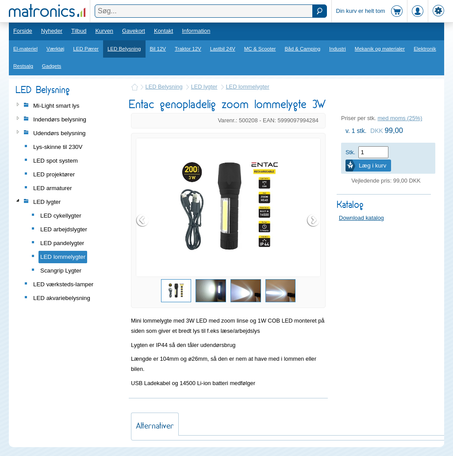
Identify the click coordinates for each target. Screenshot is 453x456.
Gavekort (133, 30)
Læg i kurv (372, 165)
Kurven (104, 30)
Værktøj (55, 48)
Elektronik (425, 48)
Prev (143, 220)
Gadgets (51, 66)
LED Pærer (86, 48)
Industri (337, 48)
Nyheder (51, 30)
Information (196, 30)
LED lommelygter (247, 86)
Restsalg (23, 66)
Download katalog (361, 217)
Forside (22, 30)
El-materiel (25, 48)
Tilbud (78, 30)
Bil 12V (158, 48)
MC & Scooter (260, 48)
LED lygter (204, 86)
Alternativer (155, 426)
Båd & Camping (302, 48)
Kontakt (163, 30)
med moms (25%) (399, 118)
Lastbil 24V (222, 48)
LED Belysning (124, 48)
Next (314, 220)
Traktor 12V (188, 48)
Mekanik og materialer (380, 48)
